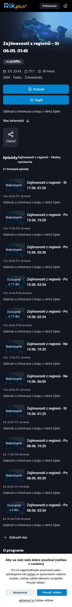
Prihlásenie (50, 6)
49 (13, 62)
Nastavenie (20, 592)
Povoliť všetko (52, 592)
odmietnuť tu (26, 600)
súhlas (31, 574)
